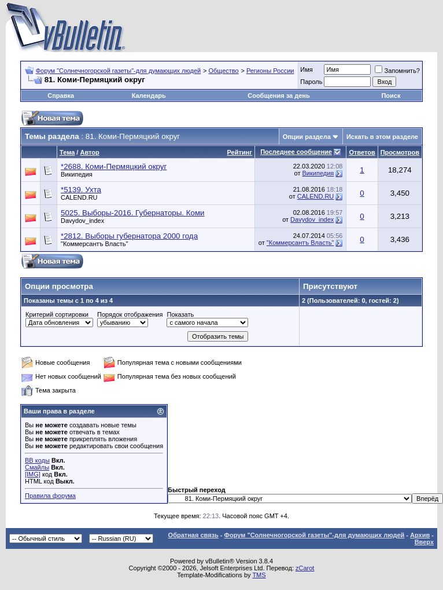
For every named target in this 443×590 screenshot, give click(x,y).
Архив (420, 535)
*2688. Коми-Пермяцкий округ (114, 166)
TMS (258, 574)
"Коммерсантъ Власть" (94, 243)
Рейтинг (239, 152)
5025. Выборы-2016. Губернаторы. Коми (133, 212)
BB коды (37, 460)
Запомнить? (397, 70)
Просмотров (400, 152)
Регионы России (270, 70)
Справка (60, 95)
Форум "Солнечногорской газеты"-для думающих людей (118, 70)
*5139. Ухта (81, 189)
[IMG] (32, 474)
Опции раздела (307, 136)
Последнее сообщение (296, 151)
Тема (67, 152)
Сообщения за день (278, 95)
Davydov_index (82, 220)
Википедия (77, 174)
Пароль (311, 81)
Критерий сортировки (56, 314)
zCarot (305, 568)
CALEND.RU (79, 197)
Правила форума (50, 495)
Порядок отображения (130, 314)
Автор (89, 152)
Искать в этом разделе (382, 136)
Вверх (424, 541)
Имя (306, 69)
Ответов (362, 152)
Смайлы (37, 467)
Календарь (149, 95)
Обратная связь (193, 535)
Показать (180, 314)
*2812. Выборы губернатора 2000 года (129, 236)
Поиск (390, 95)
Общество (223, 70)
